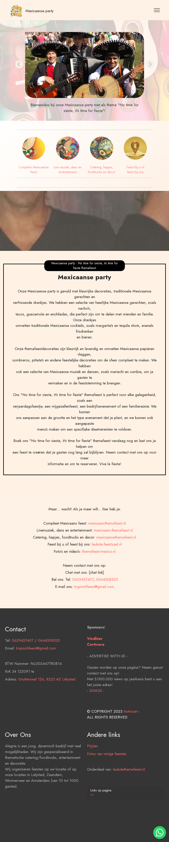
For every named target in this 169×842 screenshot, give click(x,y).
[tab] (125, 792)
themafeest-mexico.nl (99, 603)
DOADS (95, 716)
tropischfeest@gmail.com (36, 674)
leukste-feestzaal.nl (107, 596)
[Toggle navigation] (157, 10)
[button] (19, 64)
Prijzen (92, 772)
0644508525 (49, 666)
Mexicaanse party (39, 11)
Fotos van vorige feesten (106, 779)
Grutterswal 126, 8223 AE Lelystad (46, 705)
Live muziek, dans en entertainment (67, 169)
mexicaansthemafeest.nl (107, 575)
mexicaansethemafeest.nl (116, 589)
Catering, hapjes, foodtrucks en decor (101, 169)
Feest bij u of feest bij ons (135, 169)
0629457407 (23, 666)
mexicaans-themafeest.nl (113, 582)
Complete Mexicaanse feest (34, 169)
